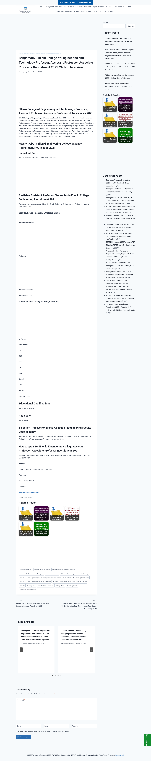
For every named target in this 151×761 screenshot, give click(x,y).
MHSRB (128, 7)
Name (19, 726)
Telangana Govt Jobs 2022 (28, 589)
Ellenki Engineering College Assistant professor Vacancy (70, 581)
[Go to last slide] (21, 649)
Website (75, 726)
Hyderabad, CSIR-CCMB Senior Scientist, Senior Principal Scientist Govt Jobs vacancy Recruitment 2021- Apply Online (77, 604)
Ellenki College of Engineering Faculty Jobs (76, 577)
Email (47, 726)
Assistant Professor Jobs (42, 569)
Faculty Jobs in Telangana (46, 585)
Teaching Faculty (72, 585)
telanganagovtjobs (26, 72)
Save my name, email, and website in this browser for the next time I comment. (43, 731)
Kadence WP (119, 755)
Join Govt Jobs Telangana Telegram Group (39, 301)
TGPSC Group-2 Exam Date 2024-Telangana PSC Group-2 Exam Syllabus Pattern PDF (120, 266)
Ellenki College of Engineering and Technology (74, 574)
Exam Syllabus (118, 7)
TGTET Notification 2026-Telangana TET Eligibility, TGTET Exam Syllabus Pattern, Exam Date (120, 245)
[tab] (52, 675)
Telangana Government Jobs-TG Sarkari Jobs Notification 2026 (68, 7)
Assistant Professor (26, 569)
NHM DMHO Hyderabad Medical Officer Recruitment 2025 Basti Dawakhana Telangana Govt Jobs (120, 227)
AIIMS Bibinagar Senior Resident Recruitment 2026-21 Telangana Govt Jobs (118, 86)
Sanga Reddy (60, 585)
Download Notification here (29, 492)
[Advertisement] (56, 35)
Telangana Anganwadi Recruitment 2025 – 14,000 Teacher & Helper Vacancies (118, 183)
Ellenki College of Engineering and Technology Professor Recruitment (40, 577)
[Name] (28, 726)
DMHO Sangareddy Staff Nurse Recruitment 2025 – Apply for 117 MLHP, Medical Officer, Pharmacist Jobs (120, 307)
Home (41, 7)
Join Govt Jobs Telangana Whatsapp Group (39, 213)
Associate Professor (52, 574)
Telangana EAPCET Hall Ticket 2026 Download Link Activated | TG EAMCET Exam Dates (119, 41)
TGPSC (108, 7)
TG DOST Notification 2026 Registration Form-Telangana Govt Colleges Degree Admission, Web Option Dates (120, 209)
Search (105, 23)
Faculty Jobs (31, 585)
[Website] (84, 726)
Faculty (22, 585)
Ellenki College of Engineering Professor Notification (35, 581)
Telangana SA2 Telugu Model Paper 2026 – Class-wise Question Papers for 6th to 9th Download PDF (120, 201)
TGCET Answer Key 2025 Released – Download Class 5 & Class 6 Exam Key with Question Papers (120, 298)
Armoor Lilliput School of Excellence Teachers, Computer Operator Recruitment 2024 (35, 603)
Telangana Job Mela (64, 11)
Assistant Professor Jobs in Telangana (64, 569)
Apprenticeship (98, 7)
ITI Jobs (76, 11)
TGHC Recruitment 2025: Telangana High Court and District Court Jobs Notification (119, 236)
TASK (95, 11)
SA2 (100, 11)
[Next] (91, 649)
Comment (21, 700)
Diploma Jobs (86, 11)
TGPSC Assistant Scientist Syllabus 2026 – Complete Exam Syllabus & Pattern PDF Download (120, 67)
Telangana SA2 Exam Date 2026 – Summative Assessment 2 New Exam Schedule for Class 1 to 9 (119, 274)
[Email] (56, 726)
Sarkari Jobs (108, 11)
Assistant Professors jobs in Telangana (31, 574)
